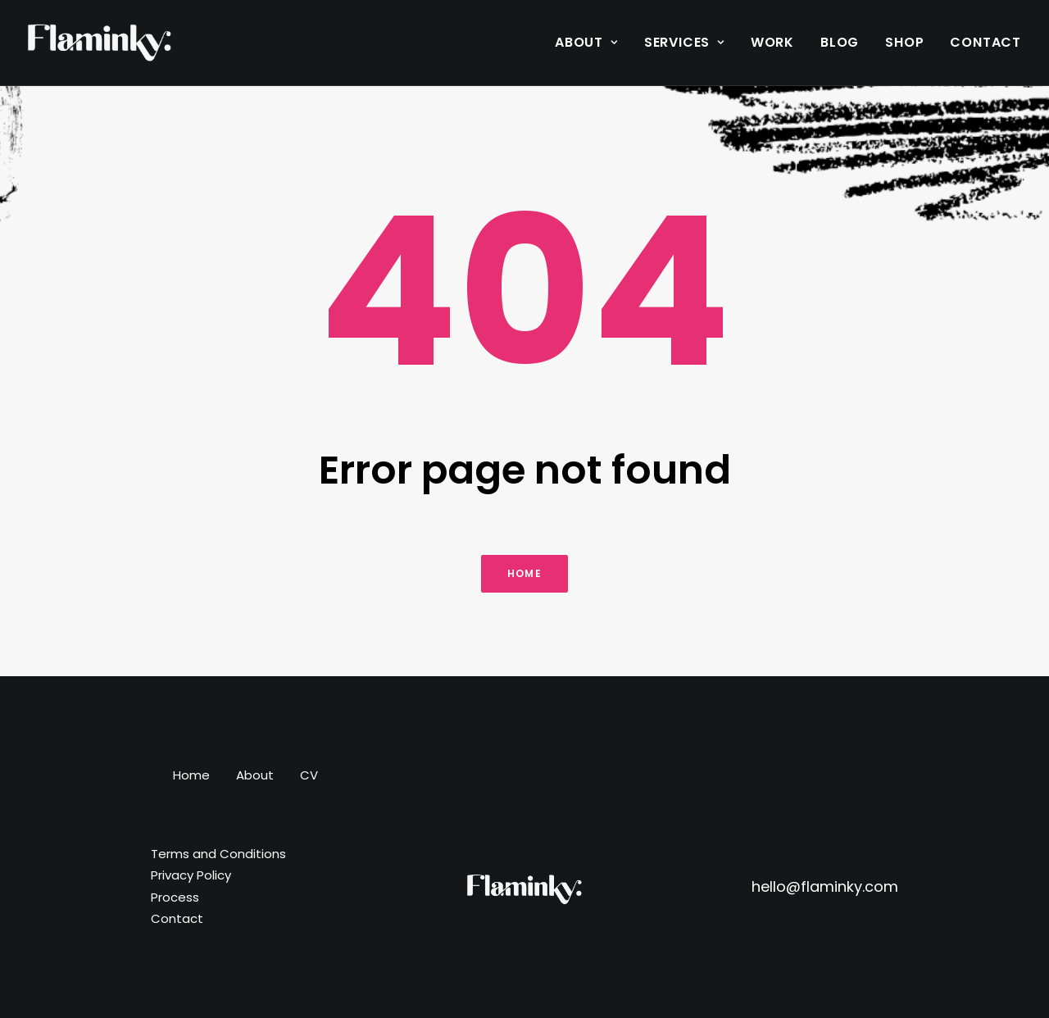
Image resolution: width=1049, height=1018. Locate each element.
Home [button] (524, 573)
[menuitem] (592, 42)
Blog (839, 42)
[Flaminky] (99, 42)
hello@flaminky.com (825, 886)
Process (175, 897)
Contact (985, 42)
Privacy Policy (191, 875)
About (586, 42)
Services (684, 42)
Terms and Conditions (218, 853)
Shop (904, 42)
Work (772, 42)
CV (309, 775)
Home (191, 775)
